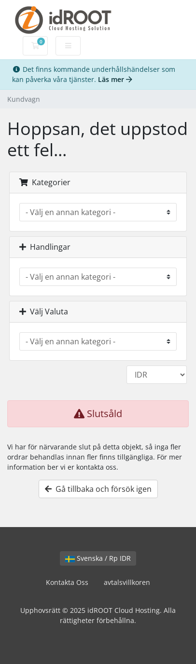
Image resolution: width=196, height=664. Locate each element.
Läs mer (115, 79)
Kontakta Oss (67, 582)
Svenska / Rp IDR (98, 558)
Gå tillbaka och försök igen (98, 489)
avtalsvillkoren (127, 582)
